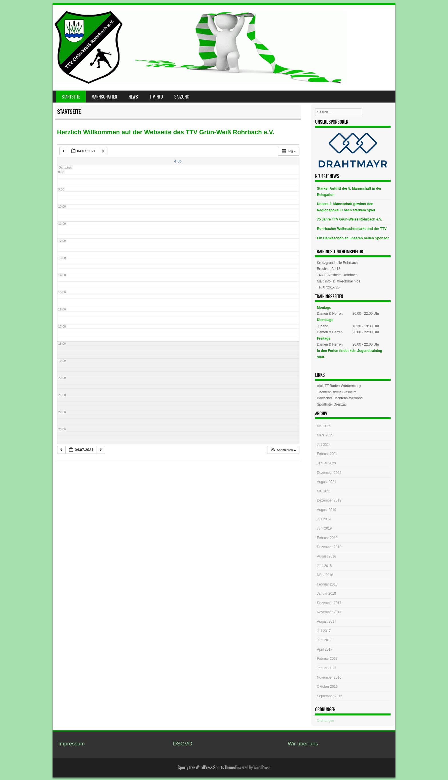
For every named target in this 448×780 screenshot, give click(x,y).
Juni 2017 (324, 640)
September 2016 (329, 696)
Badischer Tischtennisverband (340, 398)
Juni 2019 (324, 528)
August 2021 (326, 482)
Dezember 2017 (329, 603)
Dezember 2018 (329, 547)
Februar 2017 (327, 659)
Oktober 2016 (327, 687)
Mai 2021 (324, 491)
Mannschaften (104, 97)
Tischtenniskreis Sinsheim (336, 392)
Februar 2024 (327, 454)
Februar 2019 (327, 538)
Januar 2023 (326, 463)
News (133, 97)
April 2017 (324, 649)
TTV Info (156, 97)
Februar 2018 (327, 584)
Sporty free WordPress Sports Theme (206, 767)
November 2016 (329, 677)
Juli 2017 (324, 631)
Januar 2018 (326, 593)
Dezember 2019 (329, 500)
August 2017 (326, 621)
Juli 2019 (324, 519)
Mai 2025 (324, 426)
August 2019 (326, 510)
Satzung (181, 97)
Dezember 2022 (329, 473)
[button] (283, 450)
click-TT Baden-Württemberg (339, 386)
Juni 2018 (324, 566)
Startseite (71, 97)
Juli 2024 (324, 445)
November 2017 (329, 612)
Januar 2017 (326, 668)
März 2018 (325, 575)
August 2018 (326, 556)
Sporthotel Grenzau (332, 404)
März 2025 (325, 435)
